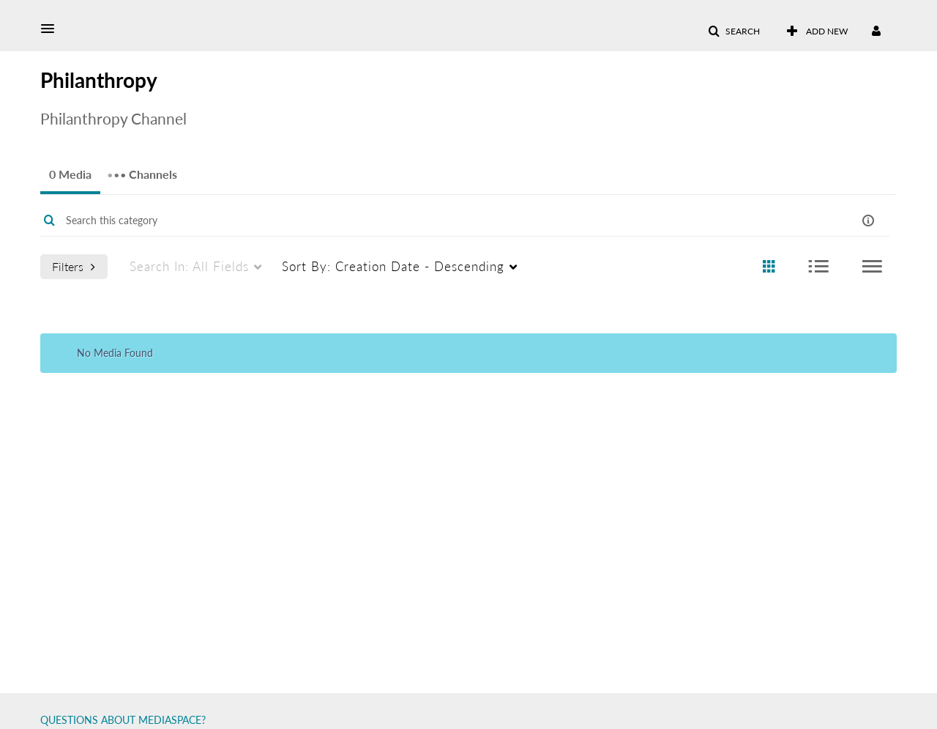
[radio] (768, 267)
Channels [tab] (142, 169)
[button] (52, 28)
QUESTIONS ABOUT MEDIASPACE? (123, 720)
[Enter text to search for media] (419, 220)
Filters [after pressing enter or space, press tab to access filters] (73, 266)
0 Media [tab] (70, 174)
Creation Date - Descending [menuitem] (393, 266)
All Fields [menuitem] (189, 266)
